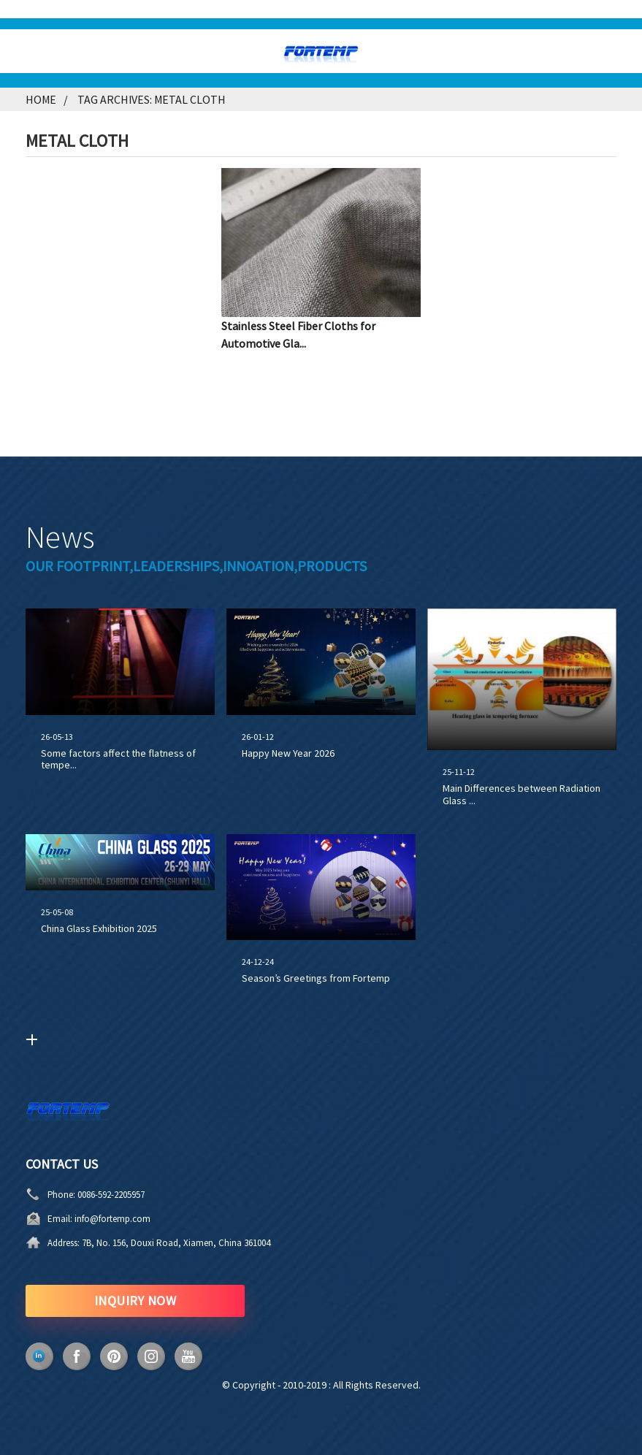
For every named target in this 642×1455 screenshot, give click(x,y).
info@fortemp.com (112, 1218)
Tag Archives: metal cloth (151, 99)
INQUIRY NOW (135, 1300)
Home (41, 99)
